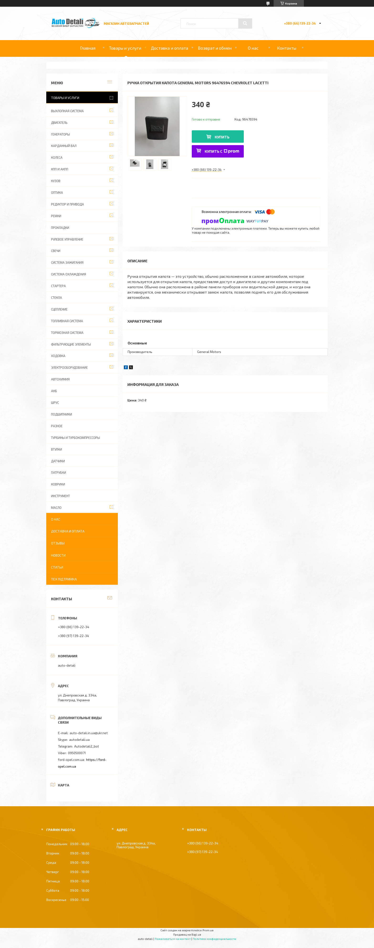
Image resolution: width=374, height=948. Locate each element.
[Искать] (245, 23)
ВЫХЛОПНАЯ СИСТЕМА (67, 111)
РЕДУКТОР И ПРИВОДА (67, 204)
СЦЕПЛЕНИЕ (59, 309)
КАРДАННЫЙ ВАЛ (64, 146)
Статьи (57, 567)
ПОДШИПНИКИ (61, 414)
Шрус (55, 403)
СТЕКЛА (56, 298)
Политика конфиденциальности (214, 938)
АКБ (54, 391)
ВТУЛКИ (56, 449)
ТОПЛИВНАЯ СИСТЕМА (67, 321)
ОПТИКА (57, 193)
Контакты (286, 48)
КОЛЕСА (56, 157)
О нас (253, 48)
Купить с (222, 151)
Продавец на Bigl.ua (187, 934)
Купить (222, 137)
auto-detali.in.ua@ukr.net (89, 733)
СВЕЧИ (55, 251)
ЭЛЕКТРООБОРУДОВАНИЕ (69, 367)
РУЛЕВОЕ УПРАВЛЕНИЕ (67, 239)
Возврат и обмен (215, 48)
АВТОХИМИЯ (60, 379)
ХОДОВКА (58, 356)
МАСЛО (56, 508)
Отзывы (57, 543)
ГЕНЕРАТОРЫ (60, 134)
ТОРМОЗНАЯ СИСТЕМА (67, 333)
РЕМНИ (56, 216)
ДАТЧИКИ (58, 461)
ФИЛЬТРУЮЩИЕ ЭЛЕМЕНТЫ (71, 344)
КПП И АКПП (59, 169)
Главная (87, 48)
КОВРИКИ (58, 484)
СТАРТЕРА (58, 286)
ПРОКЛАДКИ (60, 228)
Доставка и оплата (169, 48)
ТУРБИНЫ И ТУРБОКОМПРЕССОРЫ (75, 438)
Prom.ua (208, 930)
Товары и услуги (125, 48)
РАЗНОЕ (56, 426)
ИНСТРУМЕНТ (60, 496)
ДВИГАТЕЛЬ (59, 123)
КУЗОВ (55, 181)
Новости (58, 555)
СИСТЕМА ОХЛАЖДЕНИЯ (68, 274)
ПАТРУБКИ (58, 472)
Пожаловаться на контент (173, 938)
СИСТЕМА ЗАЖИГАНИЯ (67, 262)
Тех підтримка (64, 579)
